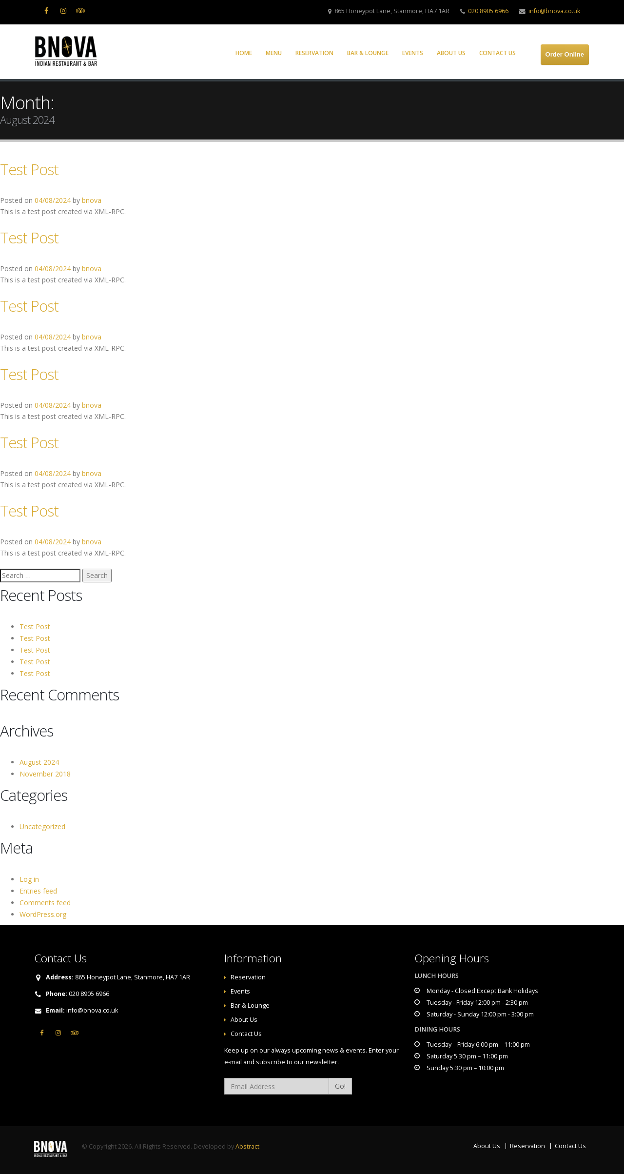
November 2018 (45, 773)
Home (243, 53)
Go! (340, 1086)
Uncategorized (42, 826)
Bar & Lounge (368, 53)
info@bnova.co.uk (554, 11)
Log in (29, 879)
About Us (451, 53)
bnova (91, 200)
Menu (274, 53)
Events (412, 53)
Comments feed (45, 902)
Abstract (247, 1146)
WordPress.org (43, 914)
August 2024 (39, 762)
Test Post (29, 169)
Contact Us (497, 53)
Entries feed (38, 890)
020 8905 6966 (488, 11)
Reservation (314, 53)
